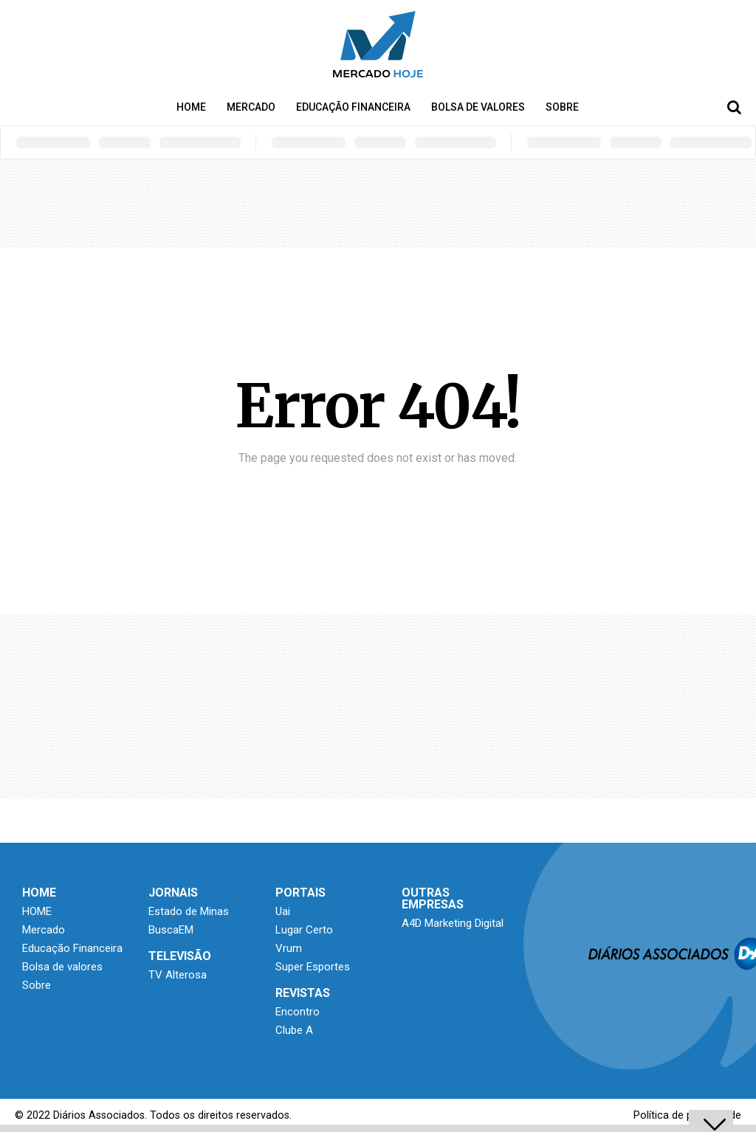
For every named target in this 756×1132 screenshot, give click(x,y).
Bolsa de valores (478, 107)
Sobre (562, 107)
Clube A (294, 1030)
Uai (282, 911)
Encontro (297, 1011)
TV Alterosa (177, 974)
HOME (191, 107)
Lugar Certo (304, 929)
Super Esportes (312, 966)
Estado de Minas (188, 911)
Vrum (288, 948)
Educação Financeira (353, 107)
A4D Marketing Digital (453, 923)
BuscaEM (170, 929)
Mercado (251, 107)
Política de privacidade (687, 1115)
